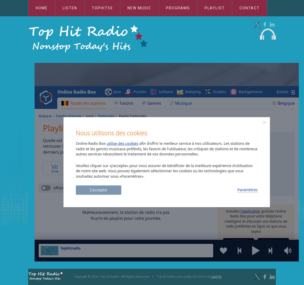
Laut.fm (216, 277)
